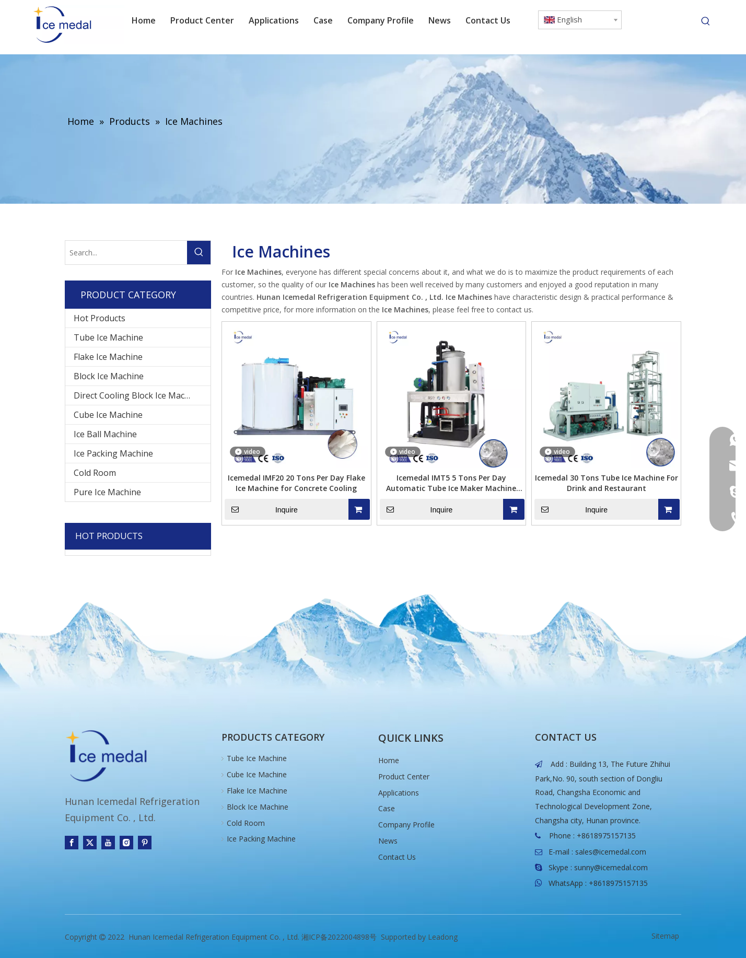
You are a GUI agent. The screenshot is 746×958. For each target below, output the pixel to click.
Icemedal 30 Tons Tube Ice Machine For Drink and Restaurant (606, 483)
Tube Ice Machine (108, 337)
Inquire (261, 509)
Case (386, 808)
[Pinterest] (144, 842)
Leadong (443, 937)
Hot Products (99, 318)
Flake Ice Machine (108, 357)
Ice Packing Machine (113, 453)
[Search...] (126, 252)
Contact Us (397, 857)
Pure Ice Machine (107, 492)
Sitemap (666, 936)
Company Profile (406, 825)
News (388, 841)
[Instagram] (126, 842)
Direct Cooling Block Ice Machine (138, 395)
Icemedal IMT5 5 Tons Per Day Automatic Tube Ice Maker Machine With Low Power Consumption (451, 483)
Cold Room (95, 472)
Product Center (403, 776)
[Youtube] (108, 842)
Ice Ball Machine (105, 434)
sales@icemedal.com (610, 852)
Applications (398, 793)
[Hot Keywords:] (705, 21)
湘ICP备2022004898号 (340, 937)
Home (388, 760)
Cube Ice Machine (108, 414)
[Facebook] (71, 842)
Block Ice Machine (109, 376)
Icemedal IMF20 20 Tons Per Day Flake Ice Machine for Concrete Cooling (296, 483)
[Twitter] (90, 842)
